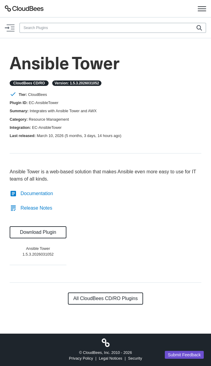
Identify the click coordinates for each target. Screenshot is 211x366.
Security (135, 358)
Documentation (31, 193)
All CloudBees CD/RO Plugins (105, 298)
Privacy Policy (81, 358)
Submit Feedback (184, 354)
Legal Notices (110, 358)
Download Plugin (38, 232)
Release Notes (31, 208)
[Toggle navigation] (202, 8)
